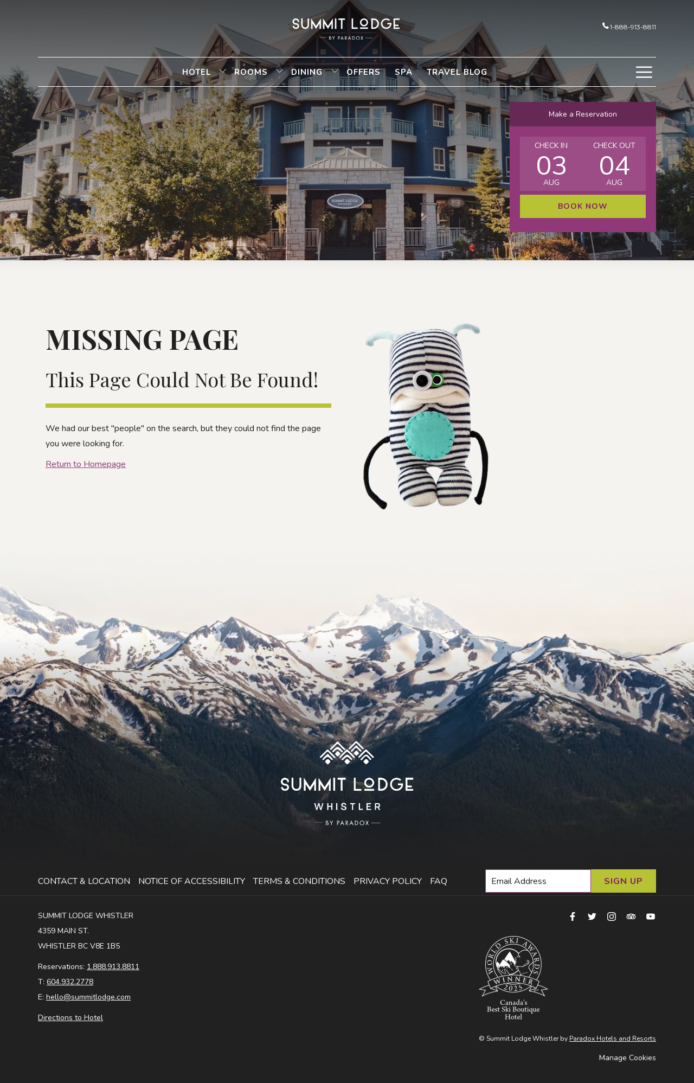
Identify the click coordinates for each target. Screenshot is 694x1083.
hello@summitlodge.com (88, 997)
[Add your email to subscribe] (538, 881)
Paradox (582, 1038)
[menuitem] (196, 71)
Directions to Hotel (70, 1017)
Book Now (583, 206)
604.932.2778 (70, 982)
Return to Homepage (86, 464)
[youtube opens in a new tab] (650, 916)
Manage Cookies (627, 1058)
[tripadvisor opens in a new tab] (631, 916)
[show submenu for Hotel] (222, 71)
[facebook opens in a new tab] (572, 916)
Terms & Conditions (299, 881)
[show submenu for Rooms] (279, 71)
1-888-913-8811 (629, 26)
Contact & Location (84, 881)
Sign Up (623, 881)
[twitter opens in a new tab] (592, 916)
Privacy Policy (388, 881)
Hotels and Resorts (625, 1038)
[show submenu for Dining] (334, 71)
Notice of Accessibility (191, 881)
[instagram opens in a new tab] (611, 916)
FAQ (438, 881)
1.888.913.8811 (113, 967)
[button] (551, 164)
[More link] (644, 71)
